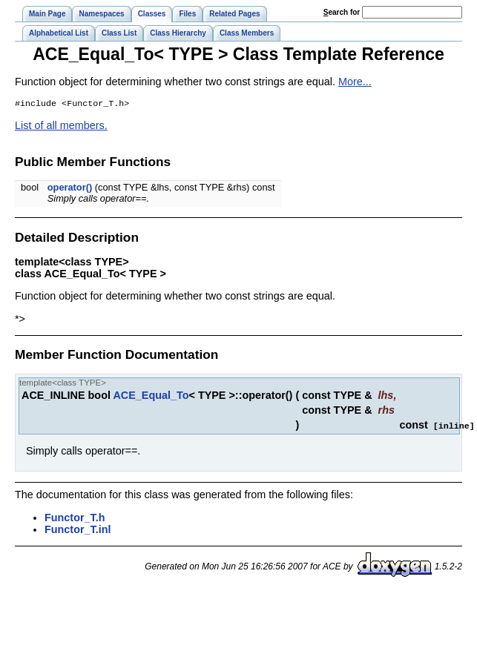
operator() (69, 188)
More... (355, 81)
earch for (341, 12)
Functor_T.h (75, 518)
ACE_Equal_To (150, 397)
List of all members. (61, 127)
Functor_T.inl (78, 530)
